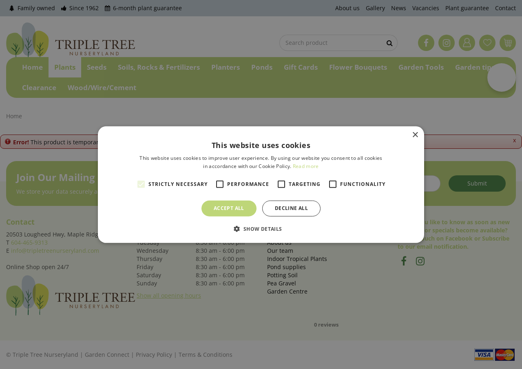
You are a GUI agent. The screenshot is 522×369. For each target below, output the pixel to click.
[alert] (261, 184)
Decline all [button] (291, 208)
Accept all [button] (229, 208)
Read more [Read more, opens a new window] (306, 166)
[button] (261, 229)
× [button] (415, 135)
